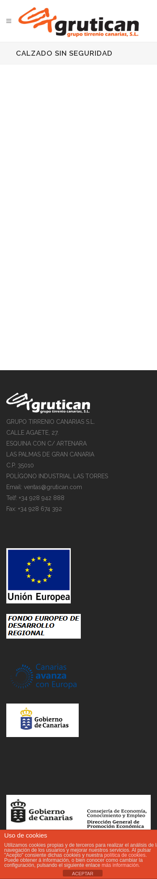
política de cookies (125, 855)
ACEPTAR (82, 873)
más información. (121, 865)
